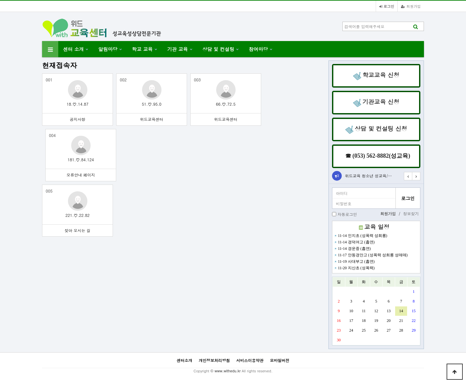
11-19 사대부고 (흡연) (354, 261)
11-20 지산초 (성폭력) (354, 268)
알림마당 (107, 49)
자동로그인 (347, 214)
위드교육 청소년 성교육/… (368, 175)
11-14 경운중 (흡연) (352, 248)
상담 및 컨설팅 (218, 49)
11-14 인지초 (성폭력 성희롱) (360, 235)
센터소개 (184, 360)
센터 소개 (73, 49)
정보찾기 (411, 213)
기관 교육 (177, 49)
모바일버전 (279, 360)
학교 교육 (142, 49)
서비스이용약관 (249, 360)
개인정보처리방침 (214, 360)
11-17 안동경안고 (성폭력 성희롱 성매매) (370, 255)
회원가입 (411, 6)
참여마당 (258, 49)
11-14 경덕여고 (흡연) (354, 242)
